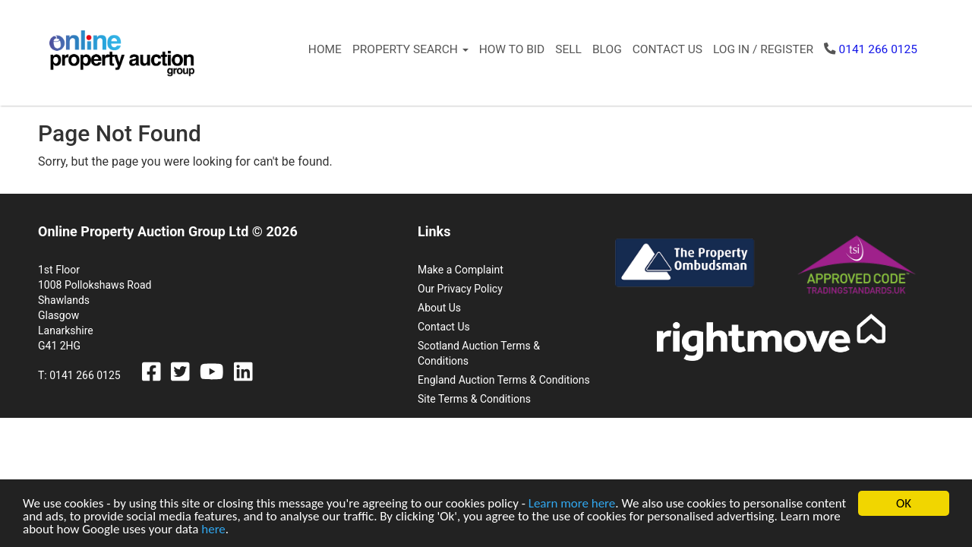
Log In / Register (763, 49)
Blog (607, 49)
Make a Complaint (460, 270)
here (213, 530)
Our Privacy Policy (460, 289)
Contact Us (667, 49)
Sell (568, 49)
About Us (439, 308)
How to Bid (512, 49)
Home (325, 49)
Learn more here (572, 504)
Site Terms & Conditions (474, 399)
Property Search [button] (410, 49)
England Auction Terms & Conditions (504, 380)
